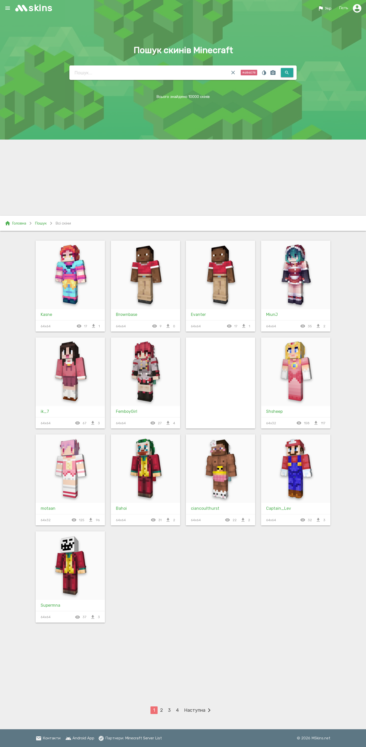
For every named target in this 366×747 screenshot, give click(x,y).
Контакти (48, 738)
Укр (324, 8)
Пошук (41, 223)
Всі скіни (63, 223)
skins (40, 8)
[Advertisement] (183, 177)
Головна (15, 223)
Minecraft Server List (143, 738)
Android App (79, 738)
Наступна (198, 710)
